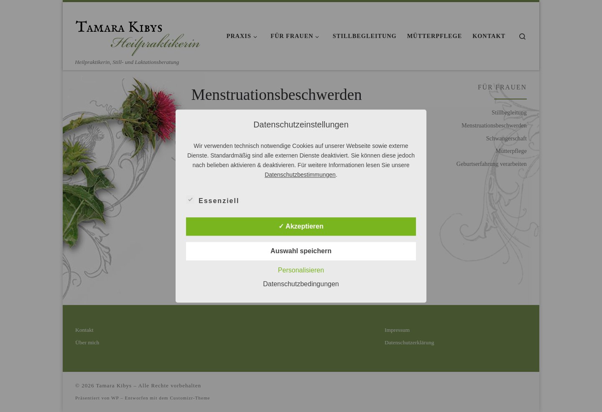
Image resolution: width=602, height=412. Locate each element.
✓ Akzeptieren (301, 226)
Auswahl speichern (301, 250)
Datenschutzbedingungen (301, 283)
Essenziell (212, 199)
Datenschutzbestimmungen (300, 174)
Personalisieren (301, 270)
